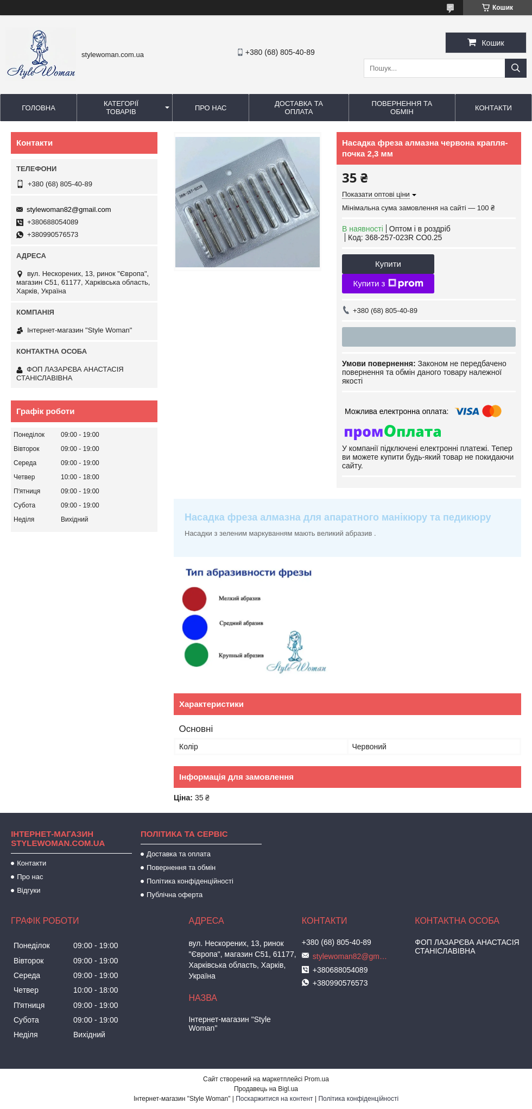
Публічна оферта (174, 895)
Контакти (493, 108)
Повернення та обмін (402, 107)
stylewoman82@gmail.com (69, 209)
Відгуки (28, 890)
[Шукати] (516, 68)
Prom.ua (317, 1079)
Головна (38, 108)
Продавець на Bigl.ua (266, 1089)
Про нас (211, 108)
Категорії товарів (121, 107)
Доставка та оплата (299, 107)
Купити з (388, 284)
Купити (388, 263)
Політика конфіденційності (190, 881)
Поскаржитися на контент (274, 1098)
